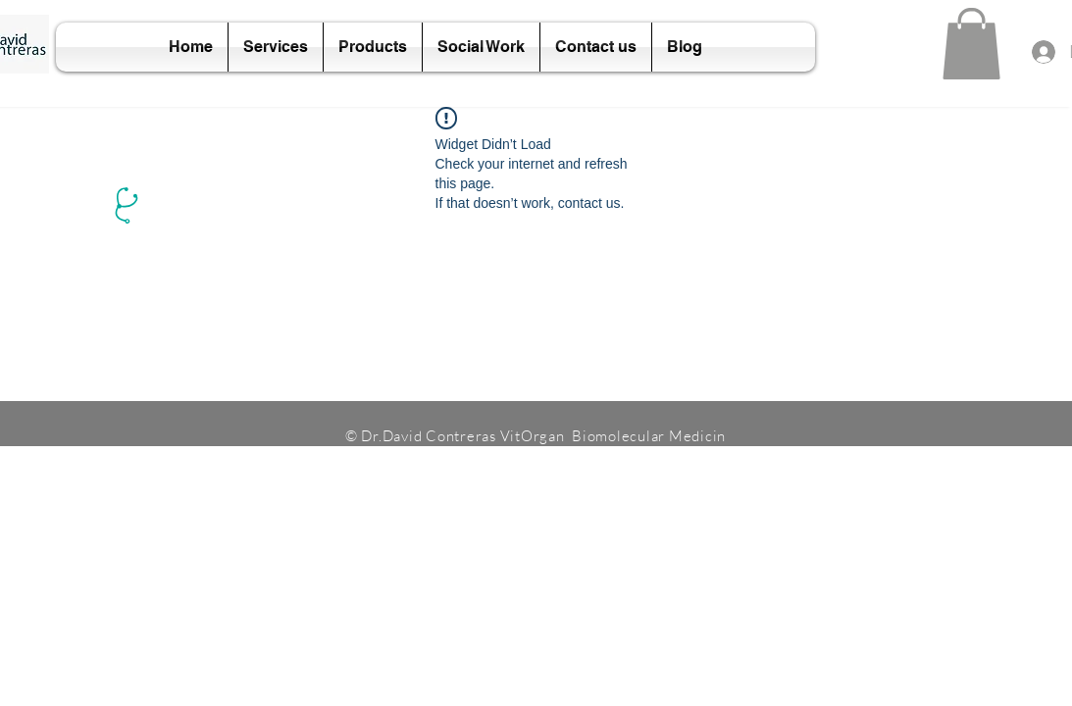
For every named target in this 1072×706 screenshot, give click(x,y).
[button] (971, 43)
